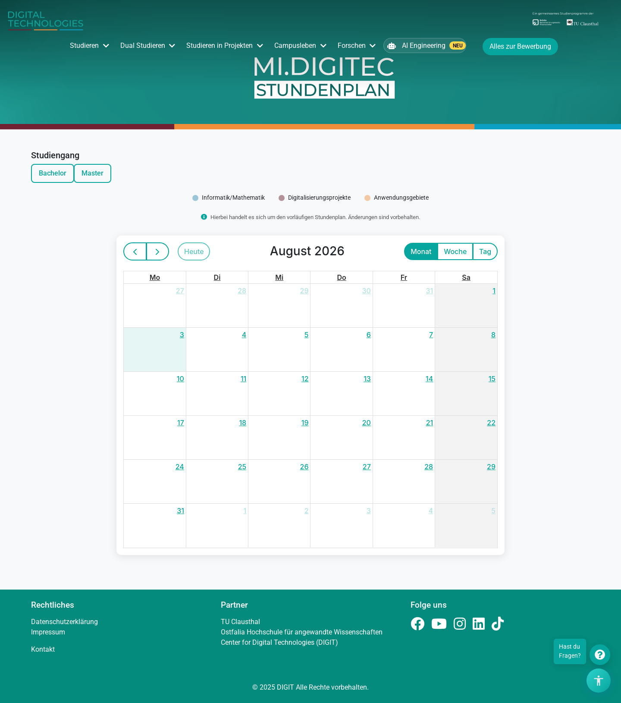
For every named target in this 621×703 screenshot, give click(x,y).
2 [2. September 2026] (306, 510)
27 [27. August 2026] (367, 466)
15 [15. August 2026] (492, 378)
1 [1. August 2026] (494, 290)
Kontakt (43, 649)
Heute (194, 251)
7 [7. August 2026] (431, 334)
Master (93, 173)
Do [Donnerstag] (341, 277)
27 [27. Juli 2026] (180, 290)
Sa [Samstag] (466, 277)
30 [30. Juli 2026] (366, 290)
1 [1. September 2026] (245, 510)
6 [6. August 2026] (369, 334)
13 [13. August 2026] (367, 378)
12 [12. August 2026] (305, 378)
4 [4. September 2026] (431, 510)
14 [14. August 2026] (429, 378)
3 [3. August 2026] (182, 334)
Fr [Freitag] (404, 277)
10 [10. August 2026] (180, 378)
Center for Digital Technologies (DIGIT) (279, 642)
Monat (421, 251)
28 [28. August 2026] (428, 466)
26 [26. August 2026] (304, 466)
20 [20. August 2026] (366, 422)
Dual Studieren (142, 45)
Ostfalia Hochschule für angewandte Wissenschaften (302, 632)
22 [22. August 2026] (491, 422)
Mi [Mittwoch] (279, 277)
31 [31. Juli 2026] (429, 290)
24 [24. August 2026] (180, 466)
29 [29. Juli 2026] (304, 290)
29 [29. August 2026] (491, 466)
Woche (455, 251)
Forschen (352, 45)
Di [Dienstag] (217, 277)
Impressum (48, 632)
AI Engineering (426, 45)
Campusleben (295, 45)
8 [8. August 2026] (493, 334)
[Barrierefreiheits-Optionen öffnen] (598, 680)
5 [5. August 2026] (306, 334)
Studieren (84, 45)
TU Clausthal (240, 622)
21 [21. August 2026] (429, 422)
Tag (485, 251)
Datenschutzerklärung (64, 622)
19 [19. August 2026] (305, 422)
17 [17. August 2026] (180, 422)
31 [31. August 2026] (180, 510)
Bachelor (52, 173)
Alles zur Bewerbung (520, 46)
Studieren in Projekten (219, 45)
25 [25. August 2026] (242, 466)
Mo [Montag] (155, 277)
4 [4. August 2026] (244, 334)
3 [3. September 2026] (369, 510)
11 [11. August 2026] (243, 378)
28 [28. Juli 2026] (242, 290)
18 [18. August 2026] (242, 422)
